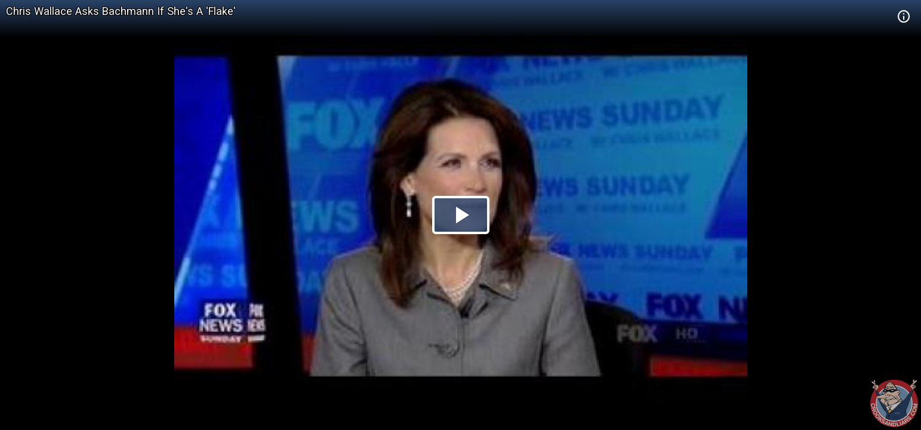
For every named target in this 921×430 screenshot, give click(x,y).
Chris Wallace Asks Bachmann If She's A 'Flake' (121, 11)
